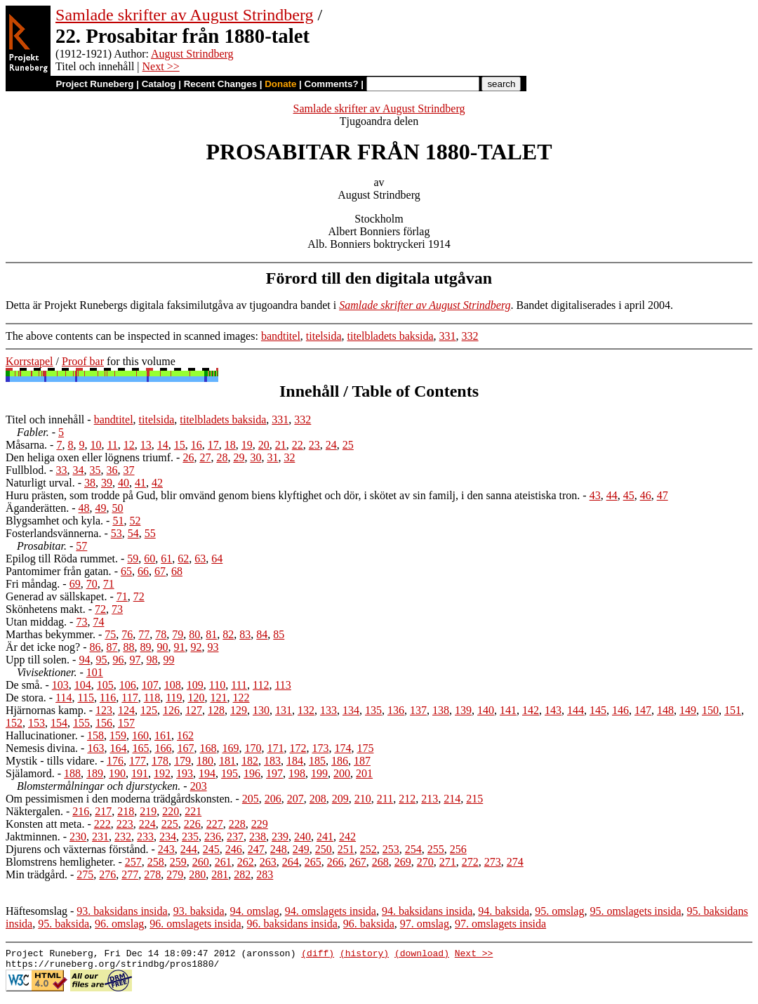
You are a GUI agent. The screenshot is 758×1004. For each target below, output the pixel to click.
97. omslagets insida (500, 924)
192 (162, 773)
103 (60, 685)
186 (339, 761)
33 (61, 470)
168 (207, 748)
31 (272, 457)
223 (125, 824)
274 (515, 862)
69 (75, 584)
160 (140, 735)
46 (645, 495)
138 (440, 710)
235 (190, 837)
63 (200, 558)
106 (127, 685)
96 (118, 660)
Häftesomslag (36, 911)
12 (129, 445)
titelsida (324, 336)
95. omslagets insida (635, 911)
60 (149, 558)
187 (362, 761)
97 (134, 660)
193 (184, 773)
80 (194, 634)
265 (313, 862)
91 (179, 647)
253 (391, 849)
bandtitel (280, 336)
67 (160, 571)
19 (247, 445)
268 (380, 862)
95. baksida (63, 924)
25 (348, 445)
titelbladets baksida (390, 336)
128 (216, 710)
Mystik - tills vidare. (52, 761)
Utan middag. (36, 622)
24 (331, 445)
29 (238, 457)
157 (126, 723)
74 (98, 622)
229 (259, 824)
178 (160, 761)
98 (151, 660)
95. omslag (559, 911)
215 (474, 799)
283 (264, 874)
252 (368, 849)
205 (250, 799)
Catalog (159, 84)
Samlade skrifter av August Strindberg (184, 15)
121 (219, 698)
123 (103, 710)
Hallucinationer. (42, 735)
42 (157, 483)
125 (148, 710)
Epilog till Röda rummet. (62, 558)
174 (342, 748)
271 (447, 862)
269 (402, 862)
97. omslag (424, 924)
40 (123, 483)
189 (94, 773)
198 (296, 773)
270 (425, 862)
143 (553, 710)
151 (732, 710)
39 (106, 483)
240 (302, 837)
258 (155, 862)
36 (112, 470)
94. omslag (254, 911)
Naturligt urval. (40, 483)
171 (275, 748)
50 (118, 508)
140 (485, 710)
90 (162, 647)
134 (351, 710)
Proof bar (83, 361)
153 (36, 723)
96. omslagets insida (195, 924)
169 (230, 748)
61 (166, 558)
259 (178, 862)
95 (101, 660)
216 (80, 811)
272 (470, 862)
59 (132, 558)
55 (150, 533)
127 (193, 710)
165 (140, 748)
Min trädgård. (36, 874)
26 (188, 457)
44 (612, 495)
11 (112, 445)
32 (289, 457)
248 (278, 849)
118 (152, 698)
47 (662, 495)
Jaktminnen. (33, 837)
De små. (24, 685)
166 (162, 748)
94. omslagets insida (330, 911)
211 (385, 799)
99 (168, 660)
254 (413, 849)
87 (112, 647)
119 (174, 698)
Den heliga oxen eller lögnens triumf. (89, 457)
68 (176, 571)
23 (314, 445)
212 (407, 799)
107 (150, 685)
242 (347, 837)
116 (108, 698)
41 (140, 483)
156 (103, 723)
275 (85, 874)
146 (620, 710)
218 (125, 811)
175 (365, 748)
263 (268, 862)
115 (86, 698)
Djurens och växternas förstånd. (77, 849)
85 (278, 634)
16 (196, 445)
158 (95, 735)
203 (198, 786)
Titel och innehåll (45, 419)
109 (195, 685)
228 (237, 824)
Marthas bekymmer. (50, 634)
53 (116, 533)
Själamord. (30, 773)
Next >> (161, 66)
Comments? (332, 84)
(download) (421, 955)
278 (152, 874)
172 (297, 748)
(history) (364, 955)
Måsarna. (26, 445)
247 (256, 849)
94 (84, 660)
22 (297, 445)
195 (229, 773)
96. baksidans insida (292, 924)
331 (447, 336)
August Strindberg (192, 54)
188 (72, 773)
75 (110, 634)
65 (126, 571)
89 (146, 647)
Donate (280, 84)
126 (171, 710)
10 (95, 445)
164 (117, 748)
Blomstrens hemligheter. (60, 862)
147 (642, 710)
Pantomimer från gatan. (59, 571)
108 (172, 685)
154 (59, 723)
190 (117, 773)
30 (255, 457)
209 (340, 799)
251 (346, 849)
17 (213, 445)
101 (94, 672)
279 (174, 874)
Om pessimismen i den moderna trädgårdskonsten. (119, 799)
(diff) (317, 955)
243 (166, 849)
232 (122, 837)
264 (290, 862)
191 (139, 773)
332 (470, 336)
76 (127, 634)
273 (492, 862)
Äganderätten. (37, 508)
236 (212, 837)
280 (197, 874)
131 (283, 710)
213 (429, 799)
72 (139, 596)
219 (148, 811)
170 (252, 748)
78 (160, 634)
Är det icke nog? (43, 647)
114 (63, 698)
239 (280, 837)
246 (233, 849)
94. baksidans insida (427, 911)
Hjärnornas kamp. (46, 710)
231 (100, 837)
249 (301, 849)
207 (295, 799)
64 (216, 558)
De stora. (26, 698)
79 (177, 634)
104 (82, 685)
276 (107, 874)
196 (252, 773)
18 (230, 445)
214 (452, 799)
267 (358, 862)
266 (335, 862)
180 (205, 761)
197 (274, 773)
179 (182, 761)
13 (146, 445)
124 (126, 710)
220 (170, 811)
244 (188, 849)
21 (280, 445)
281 (219, 874)
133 (328, 710)
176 (115, 761)
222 (102, 824)
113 (282, 685)
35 (95, 470)
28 (221, 457)
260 (200, 862)
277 (129, 874)
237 (235, 837)
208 (318, 799)
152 (14, 723)
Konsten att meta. (45, 824)
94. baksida (503, 911)
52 (134, 521)
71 (108, 584)
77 (143, 634)
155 (81, 723)
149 (687, 710)
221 (193, 811)
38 (89, 483)
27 (205, 457)
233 (145, 837)
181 (227, 761)
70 (92, 584)
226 (192, 824)
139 (463, 710)
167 (185, 748)
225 (169, 824)
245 (211, 849)
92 (196, 647)
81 (211, 634)
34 (78, 470)
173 (320, 748)
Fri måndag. (33, 584)
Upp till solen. (37, 660)
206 (273, 799)
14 (162, 445)
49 (101, 508)
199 (319, 773)
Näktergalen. (34, 811)
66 (143, 571)
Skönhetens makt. (46, 609)
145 (598, 710)
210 (362, 799)
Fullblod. (26, 470)
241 (325, 837)
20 (264, 445)
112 (261, 685)
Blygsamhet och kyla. (54, 521)
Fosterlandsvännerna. (53, 533)
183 (272, 761)
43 (595, 495)
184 (294, 761)
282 (242, 874)
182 (249, 761)
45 (628, 495)
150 (710, 710)
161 (162, 735)
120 (196, 698)
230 (77, 837)
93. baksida (199, 911)
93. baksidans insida (122, 911)
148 (665, 710)
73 (117, 609)
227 (214, 824)
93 (213, 647)
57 (81, 546)
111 (239, 685)
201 (364, 773)
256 (458, 849)
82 (228, 634)
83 (245, 634)
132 (306, 710)
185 (317, 761)
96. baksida (368, 924)
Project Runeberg (94, 84)
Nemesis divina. (42, 748)
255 (435, 849)
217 (103, 811)
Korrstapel (29, 361)
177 (137, 761)
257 (133, 862)
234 (167, 837)
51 (118, 521)
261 (223, 862)
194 (207, 773)
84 (261, 634)
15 (179, 445)
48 (84, 508)
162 (185, 735)
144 (575, 710)
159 (117, 735)
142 (530, 710)
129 (238, 710)
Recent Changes (220, 84)
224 (147, 824)
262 (245, 862)
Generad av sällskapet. (56, 596)
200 (341, 773)
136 (395, 710)
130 (261, 710)
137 (418, 710)
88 (129, 647)
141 (508, 710)
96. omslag (119, 924)
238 (257, 837)
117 (129, 698)
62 (183, 558)
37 (129, 470)
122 (241, 698)
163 (95, 748)
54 (133, 533)
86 (95, 647)
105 (105, 685)
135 (373, 710)
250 (323, 849)
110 (217, 685)
